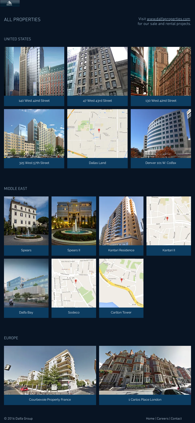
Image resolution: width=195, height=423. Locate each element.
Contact (176, 419)
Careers (163, 419)
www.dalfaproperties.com (168, 19)
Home (150, 419)
